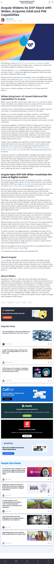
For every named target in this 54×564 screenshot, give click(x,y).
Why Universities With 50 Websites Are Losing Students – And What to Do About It (13, 518)
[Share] (49, 2)
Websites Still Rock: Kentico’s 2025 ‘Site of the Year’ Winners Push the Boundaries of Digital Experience (13, 487)
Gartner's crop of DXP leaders (27, 79)
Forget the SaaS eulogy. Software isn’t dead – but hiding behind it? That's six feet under (15, 351)
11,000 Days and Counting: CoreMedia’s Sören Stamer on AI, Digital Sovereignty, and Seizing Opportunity (15, 369)
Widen (15, 279)
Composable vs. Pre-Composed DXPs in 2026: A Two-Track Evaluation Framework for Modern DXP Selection (12, 504)
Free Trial (27, 415)
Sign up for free (8, 453)
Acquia (16, 70)
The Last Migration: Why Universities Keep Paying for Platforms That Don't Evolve (16, 332)
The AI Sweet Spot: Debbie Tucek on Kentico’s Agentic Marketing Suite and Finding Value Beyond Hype (14, 471)
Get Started (7, 317)
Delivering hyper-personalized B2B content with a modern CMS (13, 533)
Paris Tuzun (10, 19)
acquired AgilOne (27, 184)
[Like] (52, 2)
